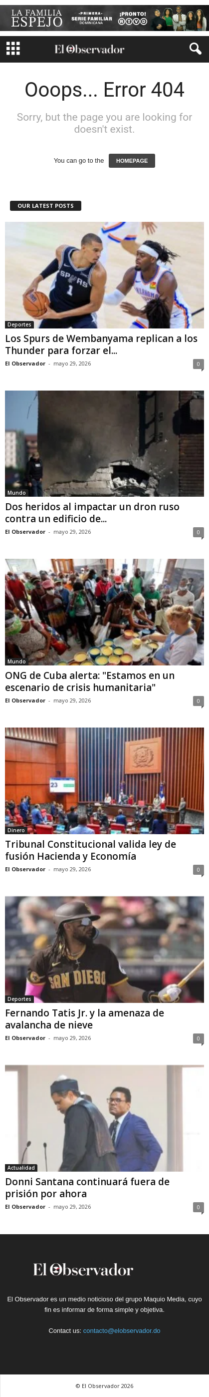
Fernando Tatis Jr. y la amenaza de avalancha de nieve (84, 1018)
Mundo (16, 492)
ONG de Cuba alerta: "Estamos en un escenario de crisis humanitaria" (90, 681)
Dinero (16, 830)
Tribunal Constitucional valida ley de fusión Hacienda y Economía (90, 850)
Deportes (19, 324)
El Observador (25, 363)
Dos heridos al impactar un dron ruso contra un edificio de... (92, 512)
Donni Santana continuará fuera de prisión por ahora (87, 1187)
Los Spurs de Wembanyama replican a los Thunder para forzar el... (101, 344)
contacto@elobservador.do (122, 1330)
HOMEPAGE (132, 161)
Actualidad (21, 1167)
